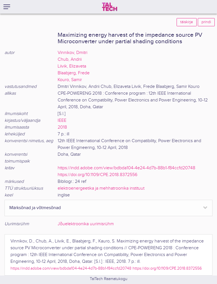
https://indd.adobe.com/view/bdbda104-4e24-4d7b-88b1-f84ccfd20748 (126, 168)
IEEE (62, 120)
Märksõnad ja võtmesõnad (35, 208)
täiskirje (186, 22)
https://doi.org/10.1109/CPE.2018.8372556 (97, 174)
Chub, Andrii (70, 59)
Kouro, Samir (70, 80)
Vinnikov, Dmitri (72, 52)
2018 (62, 127)
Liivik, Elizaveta (72, 66)
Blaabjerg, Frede (74, 73)
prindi (206, 22)
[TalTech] (110, 6)
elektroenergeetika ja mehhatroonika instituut (101, 188)
